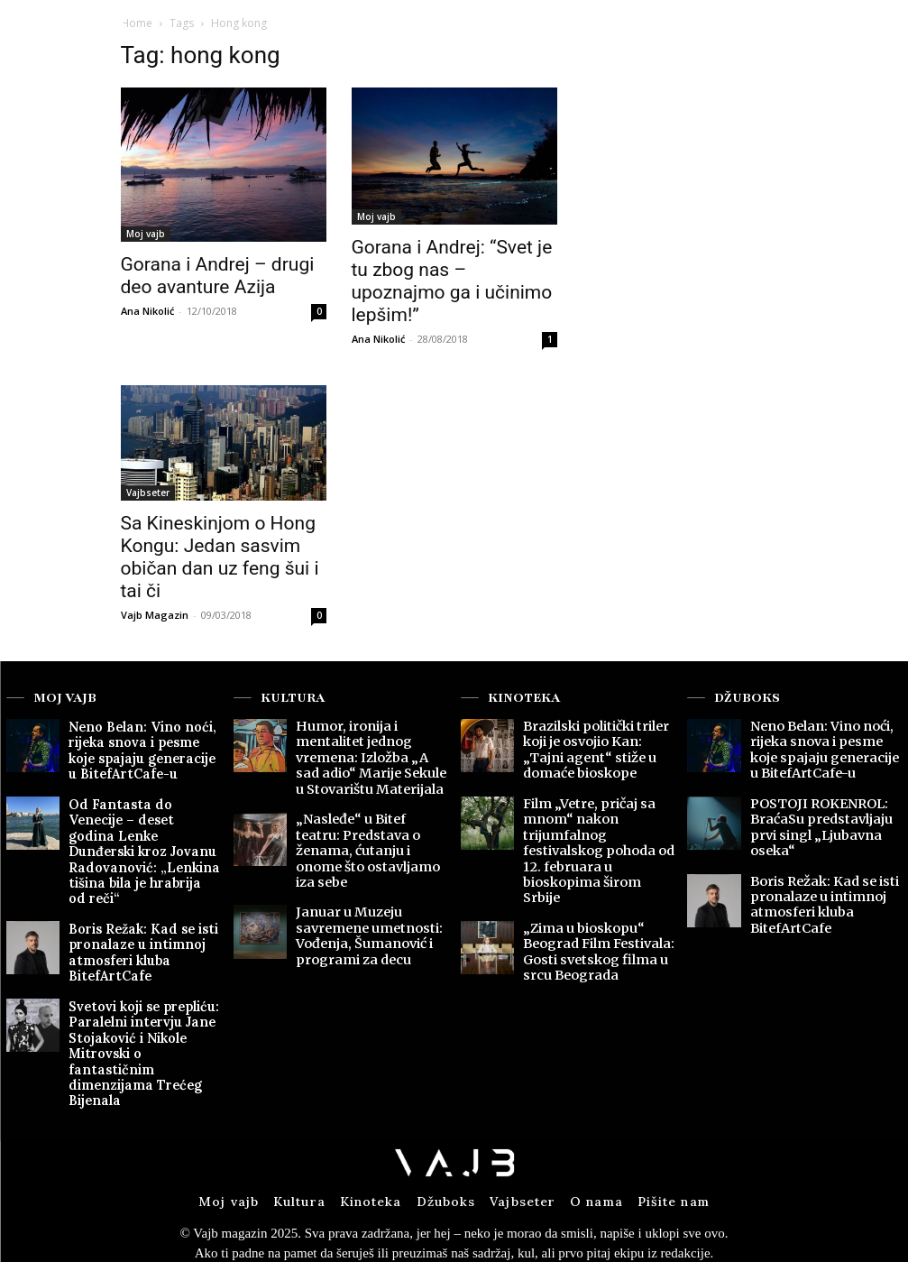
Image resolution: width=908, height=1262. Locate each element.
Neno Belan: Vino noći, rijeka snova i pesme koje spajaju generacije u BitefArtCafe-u (135, 744)
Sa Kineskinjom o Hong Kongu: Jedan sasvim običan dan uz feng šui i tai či (220, 557)
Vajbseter (148, 492)
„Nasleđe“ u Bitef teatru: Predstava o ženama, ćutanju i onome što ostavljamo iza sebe (363, 823)
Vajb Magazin (154, 615)
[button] (811, 30)
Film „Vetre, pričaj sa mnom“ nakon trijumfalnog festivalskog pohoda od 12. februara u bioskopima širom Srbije (595, 818)
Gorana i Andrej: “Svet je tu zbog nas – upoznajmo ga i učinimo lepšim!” (452, 281)
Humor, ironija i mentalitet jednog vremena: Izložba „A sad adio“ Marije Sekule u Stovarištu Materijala (370, 751)
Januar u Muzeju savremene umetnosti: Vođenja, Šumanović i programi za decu (358, 889)
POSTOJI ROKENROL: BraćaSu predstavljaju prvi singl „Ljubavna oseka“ (825, 804)
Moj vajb (145, 233)
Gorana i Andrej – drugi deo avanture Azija (218, 275)
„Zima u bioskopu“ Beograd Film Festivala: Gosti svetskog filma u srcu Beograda (589, 889)
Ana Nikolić (147, 311)
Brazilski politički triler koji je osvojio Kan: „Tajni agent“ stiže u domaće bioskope (594, 744)
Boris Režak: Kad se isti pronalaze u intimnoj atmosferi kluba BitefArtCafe (130, 903)
